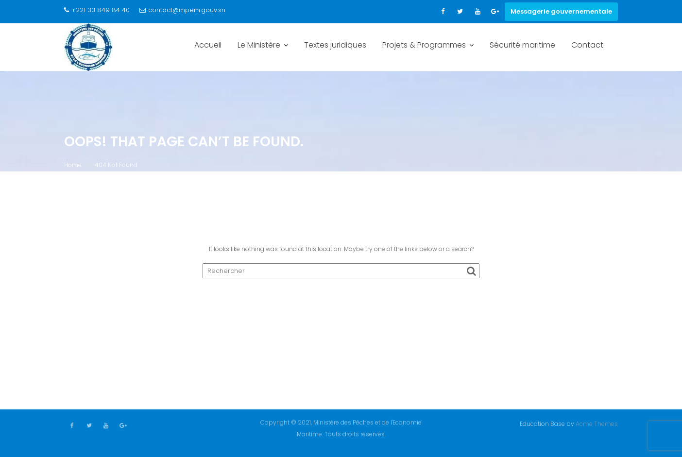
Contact (587, 45)
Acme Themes (597, 423)
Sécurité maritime (522, 45)
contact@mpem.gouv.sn (182, 10)
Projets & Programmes (424, 45)
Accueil (208, 45)
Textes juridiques (335, 45)
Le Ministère (259, 45)
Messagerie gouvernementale (561, 11)
